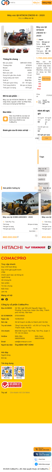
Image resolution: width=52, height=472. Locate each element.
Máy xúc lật (29, 18)
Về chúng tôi (6, 280)
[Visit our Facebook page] (6, 299)
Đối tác (4, 358)
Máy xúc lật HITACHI (42, 170)
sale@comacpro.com (23, 342)
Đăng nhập (46, 3)
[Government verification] (13, 385)
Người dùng (5, 355)
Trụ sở (4, 392)
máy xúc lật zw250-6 (42, 191)
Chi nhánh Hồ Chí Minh (20, 392)
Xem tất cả (47, 188)
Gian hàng (43, 101)
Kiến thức (5, 289)
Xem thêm (33, 231)
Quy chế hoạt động (8, 267)
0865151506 (39, 338)
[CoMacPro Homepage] (13, 258)
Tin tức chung (6, 286)
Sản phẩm (5, 283)
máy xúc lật (42, 175)
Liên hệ (4, 292)
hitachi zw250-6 (43, 185)
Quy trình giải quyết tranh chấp (11, 271)
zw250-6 (42, 179)
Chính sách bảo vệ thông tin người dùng (12, 276)
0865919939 (20, 338)
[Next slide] (29, 36)
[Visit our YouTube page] (2, 299)
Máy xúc (22, 18)
